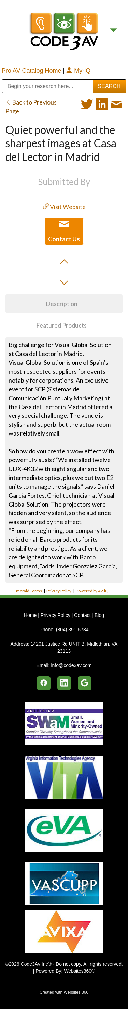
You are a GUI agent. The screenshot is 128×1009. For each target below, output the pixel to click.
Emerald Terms (28, 590)
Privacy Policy (58, 590)
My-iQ (78, 70)
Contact (82, 615)
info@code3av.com (71, 665)
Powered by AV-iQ (92, 590)
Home (31, 615)
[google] (84, 683)
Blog (99, 615)
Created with (64, 992)
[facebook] (44, 683)
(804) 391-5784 (72, 629)
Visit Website (64, 206)
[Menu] (113, 31)
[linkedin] (64, 683)
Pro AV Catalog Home (32, 70)
